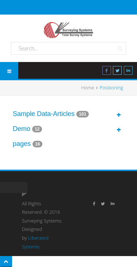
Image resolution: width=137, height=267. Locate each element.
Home (87, 87)
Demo (21, 128)
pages (22, 143)
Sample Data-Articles (44, 113)
